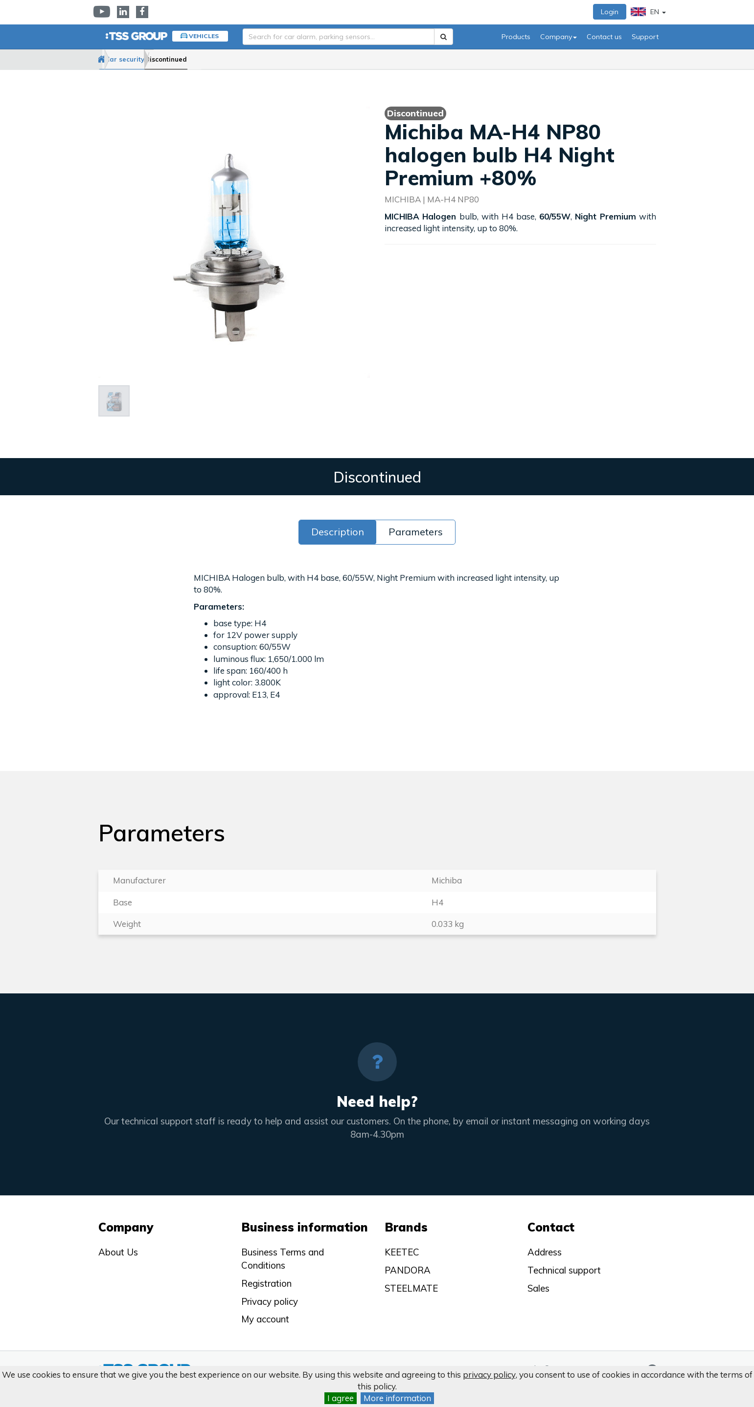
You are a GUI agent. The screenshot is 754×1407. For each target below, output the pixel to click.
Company (558, 36)
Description (337, 532)
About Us (118, 1252)
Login (609, 11)
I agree (340, 1398)
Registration (266, 1283)
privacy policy (489, 1374)
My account (265, 1319)
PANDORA (408, 1270)
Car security (155, 59)
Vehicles (204, 36)
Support (645, 36)
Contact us (604, 36)
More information (397, 1398)
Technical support (564, 1270)
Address (544, 1252)
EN (648, 11)
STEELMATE (411, 1288)
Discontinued (216, 59)
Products (516, 36)
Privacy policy (269, 1301)
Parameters (415, 532)
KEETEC (402, 1252)
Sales (538, 1288)
